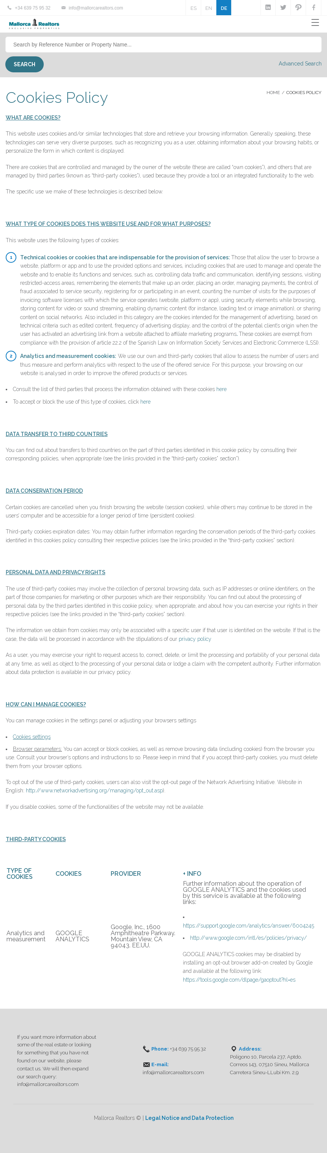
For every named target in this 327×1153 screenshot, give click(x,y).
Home (273, 92)
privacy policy (195, 639)
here (221, 389)
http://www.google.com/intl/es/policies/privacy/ (248, 938)
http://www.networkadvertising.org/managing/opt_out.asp (94, 790)
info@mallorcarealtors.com (96, 8)
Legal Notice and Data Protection (189, 1118)
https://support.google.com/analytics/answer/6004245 (248, 926)
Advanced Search (300, 64)
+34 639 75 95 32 (33, 8)
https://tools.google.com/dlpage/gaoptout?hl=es (239, 980)
